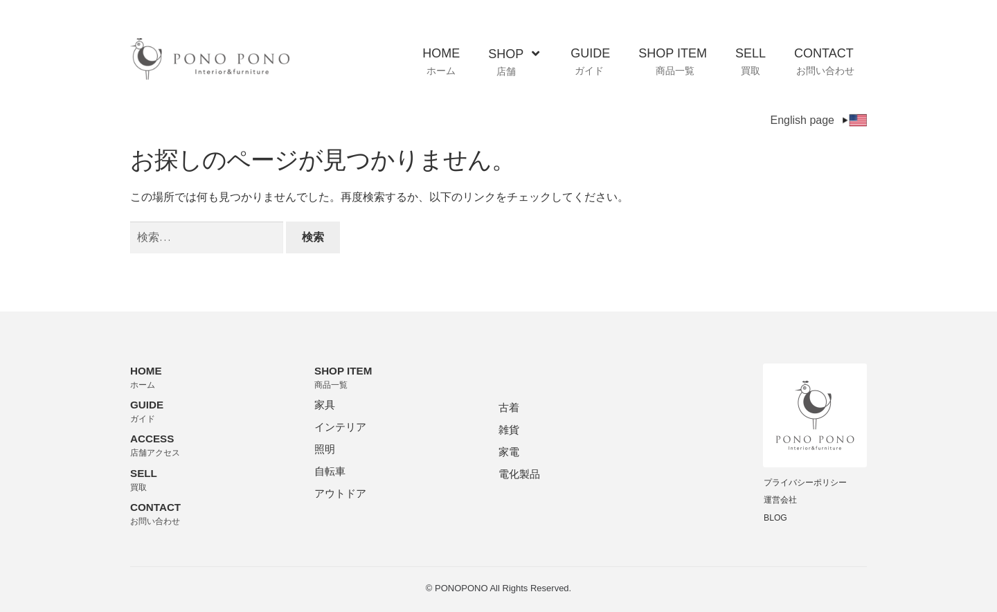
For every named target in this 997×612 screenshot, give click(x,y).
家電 (508, 452)
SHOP (513, 62)
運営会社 (780, 500)
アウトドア (340, 493)
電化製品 (519, 474)
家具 (324, 405)
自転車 (329, 471)
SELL (750, 61)
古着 (508, 407)
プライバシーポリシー (805, 482)
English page (818, 120)
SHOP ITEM (672, 61)
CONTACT (824, 61)
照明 (324, 449)
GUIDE (590, 61)
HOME (441, 61)
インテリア (340, 427)
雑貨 (508, 429)
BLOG (775, 518)
